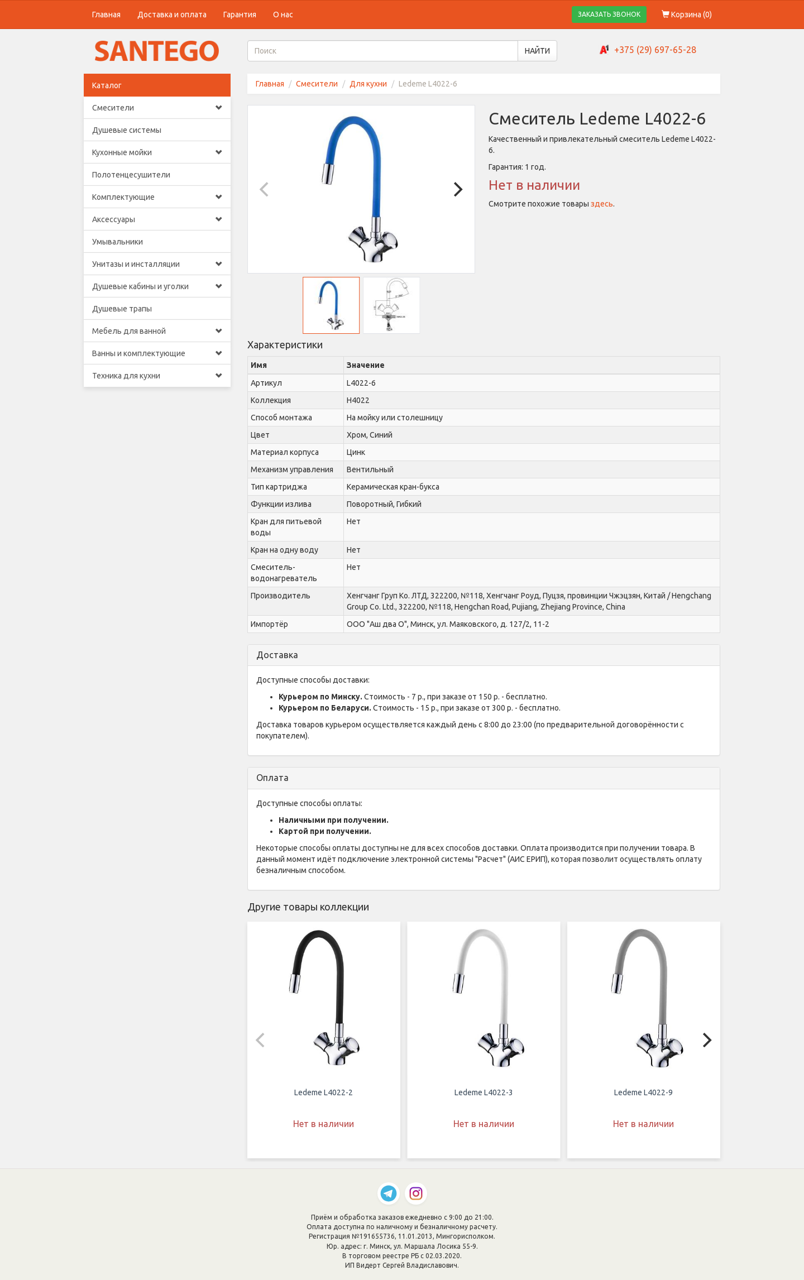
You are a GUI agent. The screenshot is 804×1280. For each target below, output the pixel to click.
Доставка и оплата (172, 14)
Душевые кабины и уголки (157, 286)
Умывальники (117, 241)
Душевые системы (126, 130)
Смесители (157, 108)
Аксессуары (157, 219)
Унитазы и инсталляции (157, 264)
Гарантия (239, 14)
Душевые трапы (122, 308)
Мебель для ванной (157, 331)
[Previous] (265, 189)
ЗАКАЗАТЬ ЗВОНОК (609, 14)
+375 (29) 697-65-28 (655, 50)
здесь (602, 203)
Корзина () (687, 14)
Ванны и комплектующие (157, 353)
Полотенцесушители (131, 174)
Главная (106, 14)
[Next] (456, 189)
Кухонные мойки (157, 152)
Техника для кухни (157, 376)
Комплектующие (157, 197)
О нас (283, 14)
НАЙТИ (537, 50)
